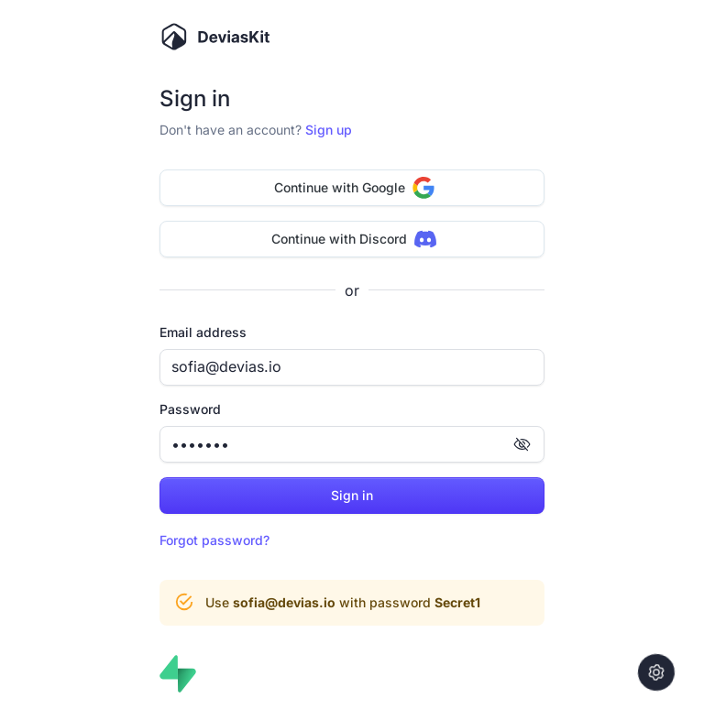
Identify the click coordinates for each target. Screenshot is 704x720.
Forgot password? (215, 540)
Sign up (328, 129)
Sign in (352, 495)
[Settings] (656, 672)
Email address (203, 332)
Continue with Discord (353, 239)
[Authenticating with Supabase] (178, 673)
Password (190, 409)
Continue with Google (354, 188)
